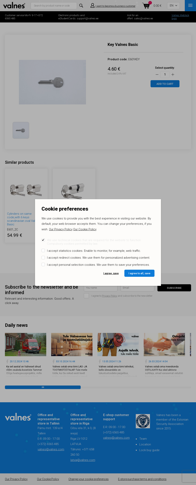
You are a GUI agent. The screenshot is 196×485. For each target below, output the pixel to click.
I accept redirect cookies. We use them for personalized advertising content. (98, 257)
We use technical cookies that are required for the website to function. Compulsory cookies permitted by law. (94, 241)
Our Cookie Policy (84, 229)
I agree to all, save (139, 273)
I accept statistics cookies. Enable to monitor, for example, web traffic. (94, 251)
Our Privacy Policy (60, 229)
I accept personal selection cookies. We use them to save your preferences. (98, 265)
